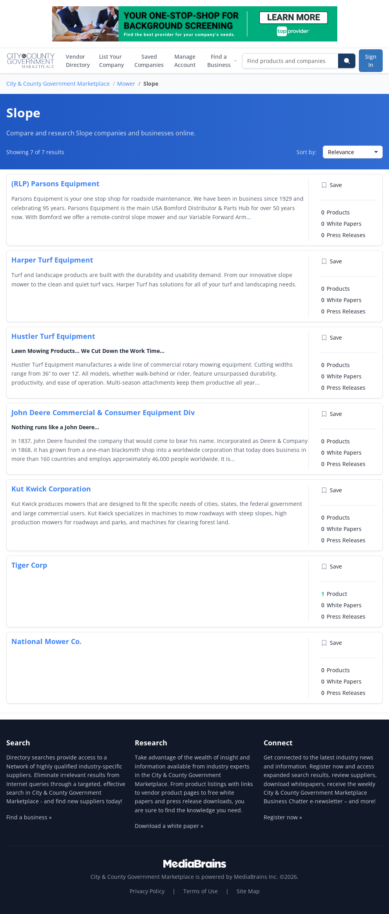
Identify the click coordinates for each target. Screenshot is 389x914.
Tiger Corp (29, 565)
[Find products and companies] (290, 61)
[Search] (346, 61)
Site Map (248, 891)
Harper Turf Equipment (52, 259)
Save (331, 185)
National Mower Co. (46, 641)
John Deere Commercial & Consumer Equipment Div (103, 412)
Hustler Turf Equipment (53, 336)
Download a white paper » (169, 825)
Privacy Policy (147, 891)
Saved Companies (149, 60)
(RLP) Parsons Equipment (55, 183)
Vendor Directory (78, 60)
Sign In (370, 60)
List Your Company (111, 60)
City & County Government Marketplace (58, 83)
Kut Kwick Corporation (51, 488)
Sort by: (307, 152)
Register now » (283, 817)
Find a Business (222, 60)
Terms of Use (200, 891)
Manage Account (184, 60)
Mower (126, 83)
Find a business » (29, 817)
